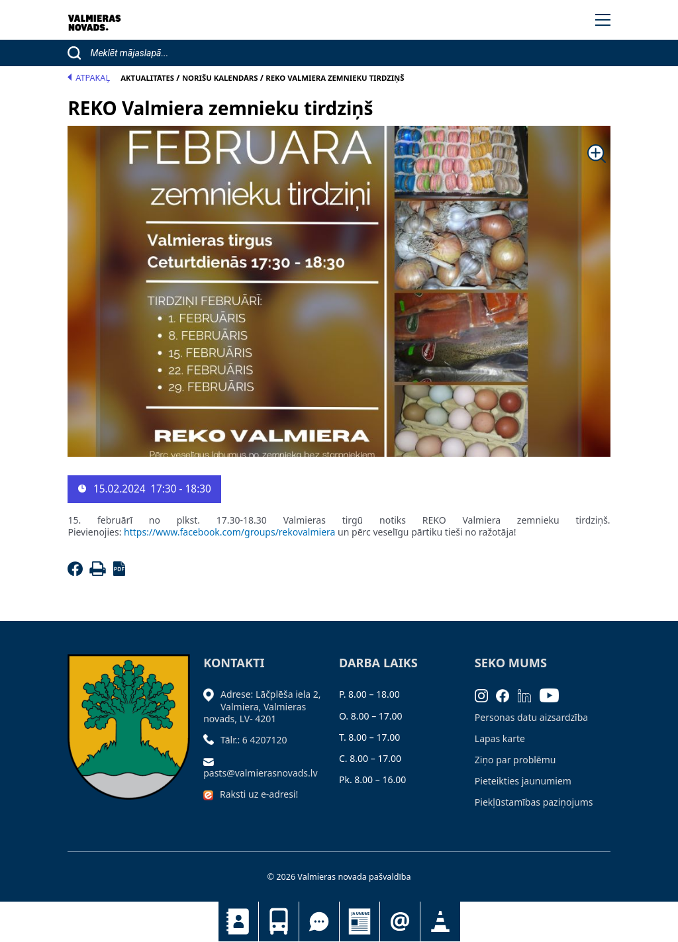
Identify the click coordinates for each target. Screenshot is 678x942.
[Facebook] (77, 572)
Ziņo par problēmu (515, 759)
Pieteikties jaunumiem (400, 921)
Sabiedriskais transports (279, 921)
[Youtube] (553, 694)
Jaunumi (359, 921)
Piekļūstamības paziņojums (534, 802)
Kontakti (238, 921)
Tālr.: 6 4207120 (253, 739)
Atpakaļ (89, 77)
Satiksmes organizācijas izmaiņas (440, 921)
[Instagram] (486, 694)
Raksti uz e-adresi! (259, 794)
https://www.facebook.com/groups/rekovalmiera (231, 532)
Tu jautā (319, 921)
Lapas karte (500, 738)
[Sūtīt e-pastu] (211, 761)
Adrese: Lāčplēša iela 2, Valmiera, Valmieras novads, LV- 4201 (261, 706)
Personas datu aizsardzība (531, 717)
